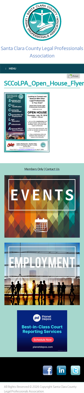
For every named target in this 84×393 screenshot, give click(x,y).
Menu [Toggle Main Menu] (10, 68)
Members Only (33, 169)
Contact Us (52, 169)
